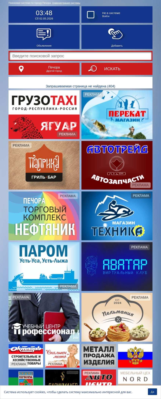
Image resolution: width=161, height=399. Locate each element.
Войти (105, 16)
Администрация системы (66, 3)
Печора (54, 67)
